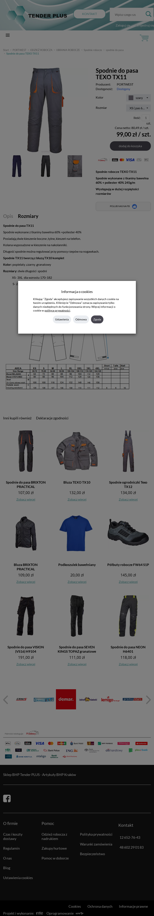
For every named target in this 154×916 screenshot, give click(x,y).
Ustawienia (62, 319)
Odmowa (81, 319)
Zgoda (97, 319)
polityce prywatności (57, 310)
